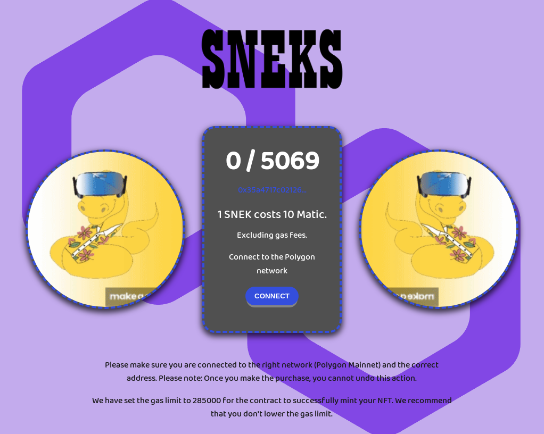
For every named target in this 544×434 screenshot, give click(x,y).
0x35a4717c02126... (272, 190)
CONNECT (272, 296)
